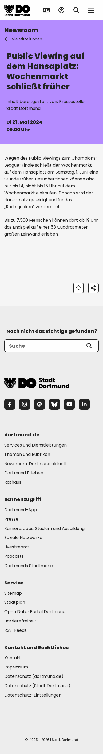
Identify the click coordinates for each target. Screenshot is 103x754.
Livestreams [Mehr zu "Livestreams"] (17, 547)
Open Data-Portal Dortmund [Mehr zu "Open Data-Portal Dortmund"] (34, 612)
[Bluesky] (54, 404)
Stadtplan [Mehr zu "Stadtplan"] (14, 602)
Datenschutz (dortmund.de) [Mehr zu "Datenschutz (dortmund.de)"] (34, 676)
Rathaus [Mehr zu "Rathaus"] (12, 482)
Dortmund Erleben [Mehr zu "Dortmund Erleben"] (23, 473)
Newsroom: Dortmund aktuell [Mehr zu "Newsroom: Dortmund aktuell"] (35, 464)
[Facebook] (9, 404)
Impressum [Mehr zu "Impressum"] (16, 667)
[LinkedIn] (84, 404)
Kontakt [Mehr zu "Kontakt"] (12, 658)
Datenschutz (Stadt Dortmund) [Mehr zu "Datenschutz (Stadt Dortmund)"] (37, 686)
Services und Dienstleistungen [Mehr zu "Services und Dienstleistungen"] (35, 445)
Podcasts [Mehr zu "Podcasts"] (14, 556)
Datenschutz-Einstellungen (32, 695)
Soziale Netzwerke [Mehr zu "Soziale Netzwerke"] (23, 537)
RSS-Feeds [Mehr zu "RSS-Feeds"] (15, 630)
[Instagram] (24, 404)
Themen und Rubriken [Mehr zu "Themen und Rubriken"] (27, 454)
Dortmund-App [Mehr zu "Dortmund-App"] (20, 510)
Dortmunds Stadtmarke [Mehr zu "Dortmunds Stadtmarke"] (29, 566)
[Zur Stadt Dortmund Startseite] (17, 10)
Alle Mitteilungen (23, 39)
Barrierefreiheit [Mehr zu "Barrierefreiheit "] (20, 621)
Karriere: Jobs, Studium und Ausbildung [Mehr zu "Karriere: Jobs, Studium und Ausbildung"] (44, 528)
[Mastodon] (39, 404)
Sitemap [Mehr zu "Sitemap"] (13, 593)
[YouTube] (69, 404)
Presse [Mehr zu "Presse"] (11, 519)
